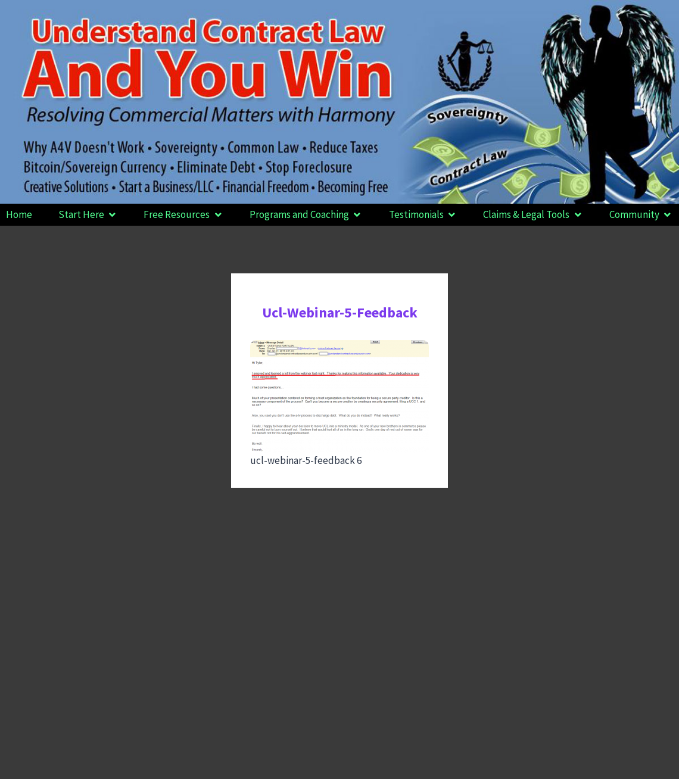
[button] (88, 215)
